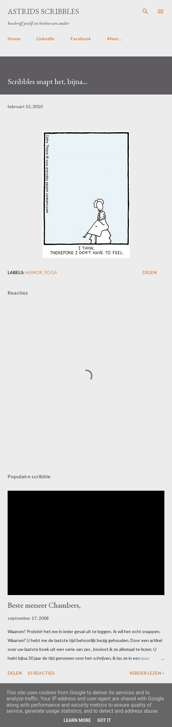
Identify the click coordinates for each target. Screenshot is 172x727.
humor (33, 272)
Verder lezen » (146, 673)
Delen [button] (149, 272)
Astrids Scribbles (43, 11)
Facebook (80, 38)
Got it (104, 720)
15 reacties (41, 673)
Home (14, 38)
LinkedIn (45, 38)
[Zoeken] (145, 11)
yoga (50, 272)
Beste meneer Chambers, (44, 605)
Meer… (114, 38)
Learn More (77, 720)
